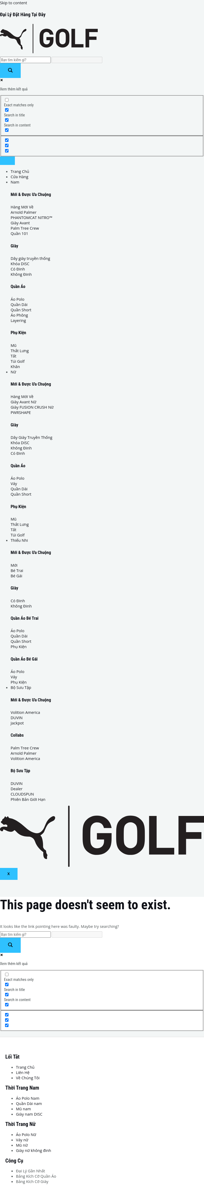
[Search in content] (6, 120)
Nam (15, 182)
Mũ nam (23, 1108)
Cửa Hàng (19, 176)
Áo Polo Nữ (26, 1134)
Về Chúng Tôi (28, 1077)
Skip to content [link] (13, 2)
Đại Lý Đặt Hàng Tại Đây (22, 14)
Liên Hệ (22, 1072)
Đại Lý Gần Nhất (30, 1170)
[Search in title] (6, 110)
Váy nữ (22, 1139)
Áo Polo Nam (27, 1098)
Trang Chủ (20, 171)
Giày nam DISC (29, 1114)
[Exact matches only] (6, 100)
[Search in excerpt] (6, 130)
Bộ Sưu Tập (21, 687)
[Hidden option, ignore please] (6, 140)
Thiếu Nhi (19, 540)
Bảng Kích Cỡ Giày (32, 1181)
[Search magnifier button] (10, 70)
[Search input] (25, 60)
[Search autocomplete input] (77, 60)
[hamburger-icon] (7, 160)
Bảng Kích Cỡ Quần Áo (36, 1176)
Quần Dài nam (29, 1103)
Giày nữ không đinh (33, 1150)
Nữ (13, 371)
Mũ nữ (22, 1145)
